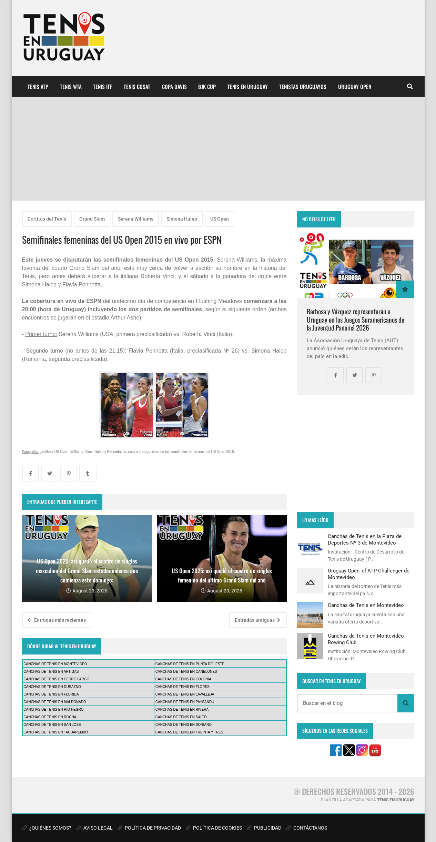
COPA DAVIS (174, 86)
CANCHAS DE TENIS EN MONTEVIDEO (55, 664)
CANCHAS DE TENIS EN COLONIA (183, 679)
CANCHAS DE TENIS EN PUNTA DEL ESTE (189, 664)
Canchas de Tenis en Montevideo (366, 605)
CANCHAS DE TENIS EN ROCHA (49, 717)
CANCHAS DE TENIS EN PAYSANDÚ (184, 702)
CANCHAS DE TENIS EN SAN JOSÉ (52, 725)
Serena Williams (135, 219)
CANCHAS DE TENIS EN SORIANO (183, 725)
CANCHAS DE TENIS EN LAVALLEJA (184, 694)
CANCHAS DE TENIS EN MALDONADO (54, 702)
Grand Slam (92, 219)
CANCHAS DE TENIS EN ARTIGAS (51, 671)
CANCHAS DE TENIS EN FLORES (182, 687)
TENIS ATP (38, 86)
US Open (219, 219)
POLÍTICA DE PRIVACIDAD (149, 828)
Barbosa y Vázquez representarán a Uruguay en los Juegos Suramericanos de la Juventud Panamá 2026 (355, 319)
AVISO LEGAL (94, 828)
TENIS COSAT (137, 86)
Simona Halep (181, 219)
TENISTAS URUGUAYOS (302, 86)
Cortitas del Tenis (47, 219)
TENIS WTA (71, 86)
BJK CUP (207, 86)
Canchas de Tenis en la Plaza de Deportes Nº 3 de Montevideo (365, 539)
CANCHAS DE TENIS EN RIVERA (182, 709)
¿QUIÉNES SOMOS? (46, 828)
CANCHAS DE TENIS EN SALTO (181, 717)
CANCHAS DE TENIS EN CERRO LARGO (56, 679)
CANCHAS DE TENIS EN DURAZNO (52, 687)
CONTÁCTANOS (306, 828)
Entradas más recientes (57, 620)
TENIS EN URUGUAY (247, 86)
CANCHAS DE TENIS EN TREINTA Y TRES (189, 732)
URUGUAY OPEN (354, 86)
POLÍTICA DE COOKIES (214, 828)
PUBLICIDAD (264, 828)
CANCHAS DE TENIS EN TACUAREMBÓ (55, 732)
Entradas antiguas (257, 620)
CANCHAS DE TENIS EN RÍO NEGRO (53, 709)
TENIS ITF (102, 86)
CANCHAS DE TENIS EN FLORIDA (51, 694)
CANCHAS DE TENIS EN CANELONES (186, 671)
